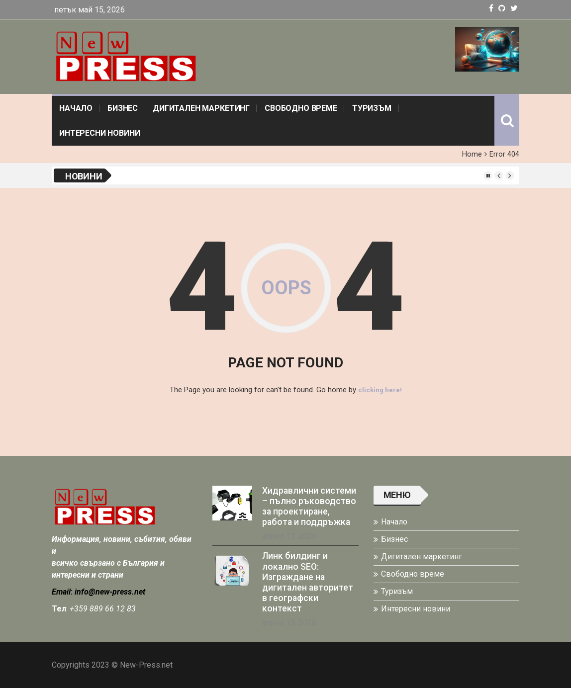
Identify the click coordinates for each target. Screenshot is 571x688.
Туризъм (371, 108)
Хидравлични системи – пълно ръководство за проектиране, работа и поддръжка (309, 505)
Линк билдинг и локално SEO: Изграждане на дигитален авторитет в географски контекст (307, 581)
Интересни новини (99, 133)
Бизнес (122, 108)
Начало (76, 108)
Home (472, 154)
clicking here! (380, 389)
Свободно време (301, 108)
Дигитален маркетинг (201, 108)
